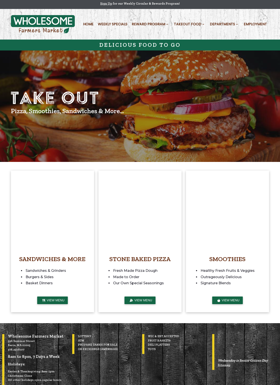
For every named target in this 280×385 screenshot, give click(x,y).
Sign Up (106, 3)
